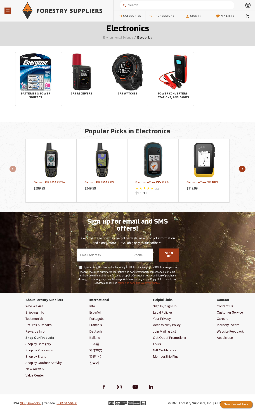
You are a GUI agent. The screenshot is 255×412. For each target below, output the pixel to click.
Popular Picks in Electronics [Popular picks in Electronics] (127, 132)
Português (96, 319)
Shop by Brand (35, 356)
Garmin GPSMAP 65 (99, 182)
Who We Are (34, 306)
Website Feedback (230, 331)
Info (92, 306)
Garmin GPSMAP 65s (49, 182)
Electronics (144, 37)
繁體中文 (95, 356)
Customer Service (230, 312)
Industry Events (228, 325)
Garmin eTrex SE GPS (202, 182)
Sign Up (169, 255)
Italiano (94, 338)
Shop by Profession (39, 350)
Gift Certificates (164, 350)
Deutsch (95, 331)
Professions (161, 16)
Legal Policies (163, 312)
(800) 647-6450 (66, 403)
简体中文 (95, 350)
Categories (129, 16)
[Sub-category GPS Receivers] (81, 79)
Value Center (34, 375)
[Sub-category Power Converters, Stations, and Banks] (173, 79)
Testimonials (34, 319)
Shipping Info (34, 312)
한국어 (94, 363)
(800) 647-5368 (30, 403)
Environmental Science (118, 37)
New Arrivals (34, 369)
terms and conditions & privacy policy (139, 283)
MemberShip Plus (165, 356)
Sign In (193, 16)
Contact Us (225, 306)
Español (95, 312)
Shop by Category (38, 344)
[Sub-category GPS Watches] (127, 79)
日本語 (94, 344)
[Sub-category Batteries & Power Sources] (35, 79)
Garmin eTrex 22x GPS (152, 182)
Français (95, 325)
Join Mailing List (164, 331)
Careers (222, 319)
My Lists (225, 16)
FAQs (157, 344)
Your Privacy (162, 319)
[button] (13, 169)
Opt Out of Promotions (169, 338)
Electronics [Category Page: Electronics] (127, 29)
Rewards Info (34, 331)
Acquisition (225, 338)
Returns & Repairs (38, 325)
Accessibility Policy (167, 325)
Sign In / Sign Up (164, 306)
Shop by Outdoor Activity (43, 363)
